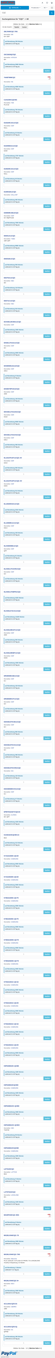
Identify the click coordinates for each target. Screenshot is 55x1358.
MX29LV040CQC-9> (11, 1281)
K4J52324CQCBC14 (11, 835)
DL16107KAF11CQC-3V (13, 458)
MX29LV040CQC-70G (12, 1254)
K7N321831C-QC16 (11, 982)
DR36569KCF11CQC (11, 699)
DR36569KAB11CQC (12, 676)
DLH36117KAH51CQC (12, 569)
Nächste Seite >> (35, 24)
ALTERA (14, 815)
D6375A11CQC (9, 278)
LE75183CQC (9, 1169)
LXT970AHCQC (10, 1192)
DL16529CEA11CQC (11, 504)
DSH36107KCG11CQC (12, 745)
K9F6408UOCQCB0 (11, 1148)
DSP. (12, 415)
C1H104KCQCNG (10, 100)
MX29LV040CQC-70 (11, 1235)
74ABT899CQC (9, 77)
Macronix (14, 1259)
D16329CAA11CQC (11, 123)
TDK (12, 103)
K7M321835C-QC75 (11, 940)
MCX (12, 1283)
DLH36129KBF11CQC (12, 653)
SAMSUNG (14, 859)
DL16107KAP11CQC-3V (13, 481)
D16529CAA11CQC (11, 169)
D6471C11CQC (9, 301)
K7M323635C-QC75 (11, 961)
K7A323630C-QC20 (11, 877)
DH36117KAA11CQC (12, 343)
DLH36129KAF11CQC (12, 630)
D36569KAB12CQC (11, 213)
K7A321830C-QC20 (11, 856)
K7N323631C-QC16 (11, 1024)
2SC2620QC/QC (10, 54)
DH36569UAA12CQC (12, 366)
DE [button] (45, 8)
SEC (12, 1128)
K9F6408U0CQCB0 (11, 1085)
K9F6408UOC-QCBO (12, 1125)
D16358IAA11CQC (11, 146)
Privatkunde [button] (35, 8)
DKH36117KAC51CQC (12, 435)
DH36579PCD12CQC (12, 389)
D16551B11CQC (10, 192)
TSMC (13, 239)
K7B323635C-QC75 (11, 919)
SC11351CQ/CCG (10, 1304)
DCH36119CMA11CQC (12, 322)
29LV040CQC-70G (11, 31)
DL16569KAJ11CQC (11, 523)
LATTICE (14, 1172)
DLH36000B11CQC (11, 546)
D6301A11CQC (9, 236)
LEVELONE (15, 1195)
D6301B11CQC (9, 259)
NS (12, 82)
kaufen (47, 48)
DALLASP (14, 195)
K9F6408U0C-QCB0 (11, 1066)
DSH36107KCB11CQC (12, 722)
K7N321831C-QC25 (11, 1003)
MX (12, 34)
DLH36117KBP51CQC (12, 592)
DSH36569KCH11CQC (12, 789)
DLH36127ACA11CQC (12, 611)
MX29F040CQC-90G (11, 1215)
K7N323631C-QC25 (11, 1045)
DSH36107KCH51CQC (12, 768)
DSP (12, 126)
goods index (5, 1357)
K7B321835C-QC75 (11, 898)
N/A (12, 771)
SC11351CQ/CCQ (10, 1327)
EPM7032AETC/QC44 (12, 812)
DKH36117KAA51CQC (12, 412)
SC (12, 1330)
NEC (12, 281)
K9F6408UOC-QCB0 (11, 1106)
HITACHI (14, 57)
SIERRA (13, 1307)
